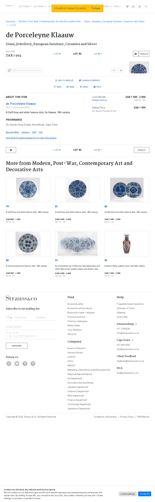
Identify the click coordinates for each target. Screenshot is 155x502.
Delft (34, 213)
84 (7, 341)
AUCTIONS (24, 6)
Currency (89, 161)
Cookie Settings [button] (128, 494)
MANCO (71, 446)
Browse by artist (75, 384)
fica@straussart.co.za (127, 453)
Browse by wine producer (80, 389)
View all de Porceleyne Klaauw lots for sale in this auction (31, 218)
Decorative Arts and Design (81, 463)
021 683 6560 (123, 425)
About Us (72, 415)
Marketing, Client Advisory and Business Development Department (99, 450)
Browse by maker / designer (81, 393)
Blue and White (12, 213)
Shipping (121, 393)
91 (56, 341)
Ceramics (25, 213)
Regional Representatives (80, 455)
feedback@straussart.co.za (130, 441)
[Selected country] (9, 417)
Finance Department (77, 480)
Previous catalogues (78, 402)
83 (105, 287)
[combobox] (9, 397)
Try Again (96, 8)
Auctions (10, 21)
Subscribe (17, 426)
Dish (41, 213)
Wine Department (76, 476)
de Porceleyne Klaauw (21, 184)
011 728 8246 (123, 409)
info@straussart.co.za (128, 413)
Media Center (74, 406)
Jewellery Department (78, 467)
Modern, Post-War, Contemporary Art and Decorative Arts (50, 21)
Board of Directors (77, 429)
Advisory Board (75, 433)
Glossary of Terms (126, 389)
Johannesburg (125, 405)
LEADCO (72, 437)
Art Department (75, 459)
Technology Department (79, 485)
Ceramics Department (78, 472)
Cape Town (123, 421)
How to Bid (122, 397)
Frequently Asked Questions (130, 384)
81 (56, 287)
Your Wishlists (75, 410)
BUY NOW (39, 6)
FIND (116, 6)
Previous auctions (76, 397)
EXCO (70, 442)
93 (105, 341)
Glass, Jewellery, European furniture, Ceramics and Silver (114, 21)
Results (144, 54)
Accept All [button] (144, 494)
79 (7, 287)
